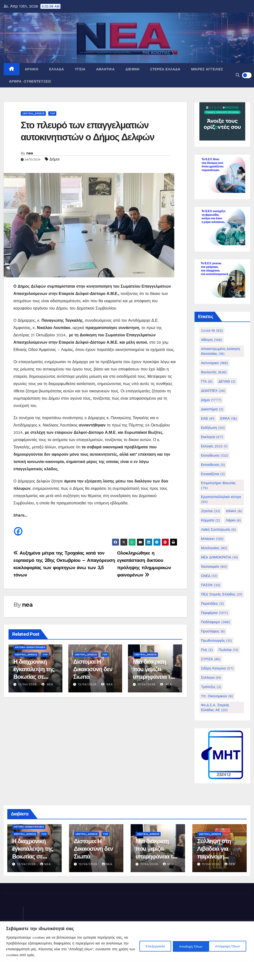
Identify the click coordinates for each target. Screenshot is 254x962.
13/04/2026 (27, 684)
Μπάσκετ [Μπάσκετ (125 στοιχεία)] (212, 539)
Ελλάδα (56, 69)
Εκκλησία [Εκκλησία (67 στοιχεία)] (212, 437)
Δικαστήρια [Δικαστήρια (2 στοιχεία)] (212, 409)
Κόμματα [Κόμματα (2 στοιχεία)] (210, 520)
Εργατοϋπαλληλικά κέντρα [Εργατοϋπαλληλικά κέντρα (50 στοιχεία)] (221, 499)
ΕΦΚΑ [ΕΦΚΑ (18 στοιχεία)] (228, 418)
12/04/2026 (87, 684)
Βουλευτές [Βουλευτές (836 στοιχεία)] (214, 372)
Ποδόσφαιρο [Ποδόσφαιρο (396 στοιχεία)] (215, 622)
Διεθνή (132, 69)
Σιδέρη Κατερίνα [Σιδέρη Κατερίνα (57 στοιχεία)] (217, 668)
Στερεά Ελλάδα (165, 69)
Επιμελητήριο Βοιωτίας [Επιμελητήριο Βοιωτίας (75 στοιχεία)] (218, 485)
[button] (238, 75)
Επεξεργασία (150, 946)
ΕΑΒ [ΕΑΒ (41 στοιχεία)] (208, 418)
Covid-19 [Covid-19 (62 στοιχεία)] (212, 330)
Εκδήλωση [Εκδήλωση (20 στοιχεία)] (213, 428)
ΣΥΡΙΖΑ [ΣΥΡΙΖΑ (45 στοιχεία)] (210, 659)
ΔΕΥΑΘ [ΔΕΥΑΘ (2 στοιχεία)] (226, 381)
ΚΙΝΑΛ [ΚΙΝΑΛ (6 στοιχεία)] (234, 511)
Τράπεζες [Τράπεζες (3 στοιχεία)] (211, 687)
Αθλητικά (105, 69)
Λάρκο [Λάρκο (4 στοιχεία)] (233, 520)
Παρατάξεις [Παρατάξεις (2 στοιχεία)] (212, 603)
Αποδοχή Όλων (229, 946)
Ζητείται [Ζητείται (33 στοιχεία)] (210, 511)
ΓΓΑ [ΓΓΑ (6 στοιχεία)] (207, 381)
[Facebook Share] (23, 529)
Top (52, 113)
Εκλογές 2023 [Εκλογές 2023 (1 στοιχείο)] (214, 446)
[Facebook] (18, 528)
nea (29, 153)
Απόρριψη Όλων (188, 946)
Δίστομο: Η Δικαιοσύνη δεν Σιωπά (92, 669)
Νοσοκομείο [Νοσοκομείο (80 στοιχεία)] (214, 566)
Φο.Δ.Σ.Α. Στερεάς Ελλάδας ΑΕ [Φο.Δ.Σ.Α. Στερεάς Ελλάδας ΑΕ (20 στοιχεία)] (215, 707)
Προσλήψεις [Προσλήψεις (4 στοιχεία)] (213, 631)
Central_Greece (33, 113)
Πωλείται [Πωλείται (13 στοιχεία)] (229, 650)
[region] (127, 941)
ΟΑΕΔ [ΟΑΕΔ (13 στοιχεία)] (209, 576)
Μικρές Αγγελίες (207, 69)
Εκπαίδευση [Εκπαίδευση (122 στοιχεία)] (214, 455)
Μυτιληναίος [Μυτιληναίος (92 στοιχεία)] (214, 548)
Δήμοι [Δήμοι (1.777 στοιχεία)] (211, 400)
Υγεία (80, 69)
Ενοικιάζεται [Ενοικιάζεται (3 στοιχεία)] (213, 474)
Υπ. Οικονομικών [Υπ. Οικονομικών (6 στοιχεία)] (217, 696)
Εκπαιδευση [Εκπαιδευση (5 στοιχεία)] (213, 465)
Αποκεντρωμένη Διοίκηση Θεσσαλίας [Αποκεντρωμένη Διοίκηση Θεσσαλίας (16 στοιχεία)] (220, 351)
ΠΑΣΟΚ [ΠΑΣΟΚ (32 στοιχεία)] (210, 585)
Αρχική (32, 69)
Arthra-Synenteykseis (30, 647)
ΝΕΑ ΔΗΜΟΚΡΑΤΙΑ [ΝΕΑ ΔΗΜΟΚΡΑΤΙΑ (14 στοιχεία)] (219, 557)
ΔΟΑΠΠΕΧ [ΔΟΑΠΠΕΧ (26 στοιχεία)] (213, 391)
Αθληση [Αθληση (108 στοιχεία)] (211, 340)
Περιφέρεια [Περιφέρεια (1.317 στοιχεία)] (214, 613)
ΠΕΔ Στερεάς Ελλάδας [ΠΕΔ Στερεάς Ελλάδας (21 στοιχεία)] (221, 594)
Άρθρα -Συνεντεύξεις (30, 81)
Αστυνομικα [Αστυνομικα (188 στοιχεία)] (214, 363)
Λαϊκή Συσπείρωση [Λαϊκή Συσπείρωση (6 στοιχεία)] (218, 529)
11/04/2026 (147, 684)
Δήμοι (54, 159)
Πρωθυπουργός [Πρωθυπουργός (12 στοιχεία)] (216, 640)
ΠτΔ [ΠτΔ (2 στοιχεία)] (207, 650)
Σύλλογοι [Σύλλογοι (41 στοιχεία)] (211, 677)
